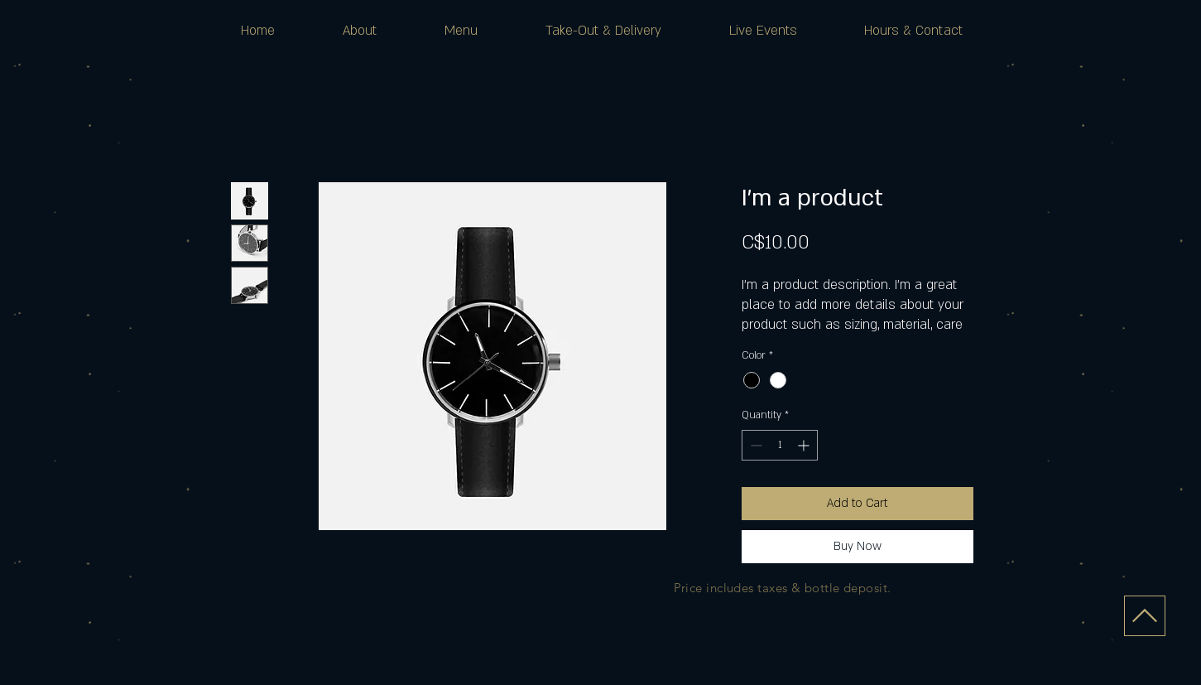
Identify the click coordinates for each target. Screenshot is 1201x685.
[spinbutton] (780, 445)
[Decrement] (754, 445)
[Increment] (805, 445)
